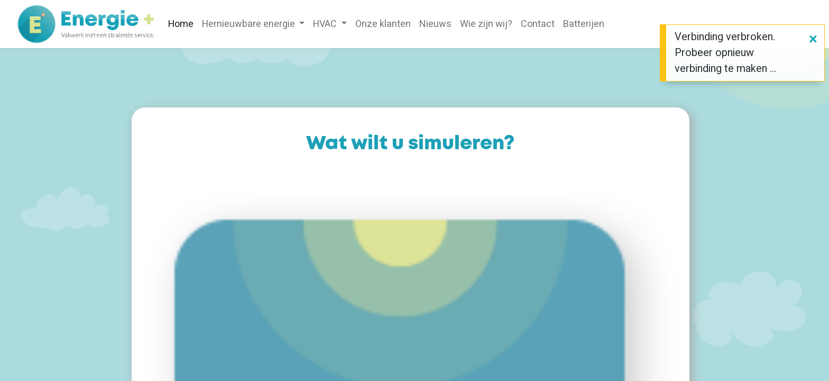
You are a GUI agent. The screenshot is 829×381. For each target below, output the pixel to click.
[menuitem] (181, 24)
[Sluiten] (813, 40)
